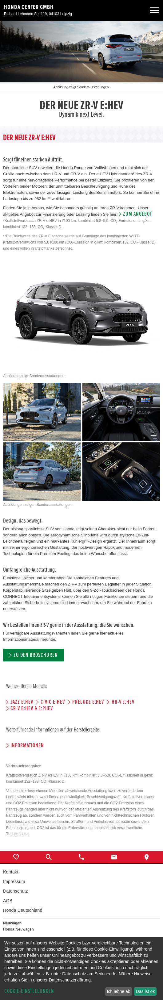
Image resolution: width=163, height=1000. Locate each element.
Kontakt (10, 871)
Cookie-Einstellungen (29, 991)
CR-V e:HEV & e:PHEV (31, 708)
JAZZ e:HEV (21, 702)
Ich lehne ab (118, 991)
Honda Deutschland (22, 910)
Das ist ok (145, 991)
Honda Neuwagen (18, 929)
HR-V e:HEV (123, 702)
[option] (81, 74)
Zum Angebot (137, 214)
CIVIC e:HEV (53, 702)
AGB (7, 900)
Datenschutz (15, 891)
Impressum (14, 881)
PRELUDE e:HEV (88, 702)
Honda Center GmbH (29, 7)
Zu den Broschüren (36, 655)
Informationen (27, 745)
